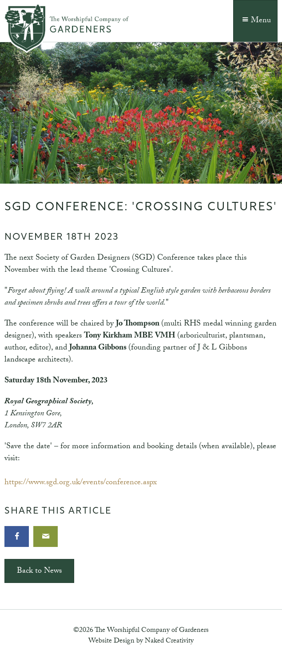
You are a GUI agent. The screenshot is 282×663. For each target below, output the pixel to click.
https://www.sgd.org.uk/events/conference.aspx (80, 483)
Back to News (39, 572)
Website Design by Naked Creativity (141, 641)
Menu (255, 21)
